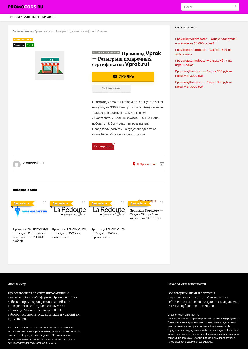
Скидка (126, 77)
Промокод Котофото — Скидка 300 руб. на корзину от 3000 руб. (146, 214)
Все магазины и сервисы (32, 17)
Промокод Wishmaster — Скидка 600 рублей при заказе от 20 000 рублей (31, 235)
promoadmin (33, 162)
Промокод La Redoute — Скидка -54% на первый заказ (108, 233)
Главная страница (22, 31)
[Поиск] (235, 7)
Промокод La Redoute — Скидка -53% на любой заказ (69, 233)
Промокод (19, 45)
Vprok (30, 45)
